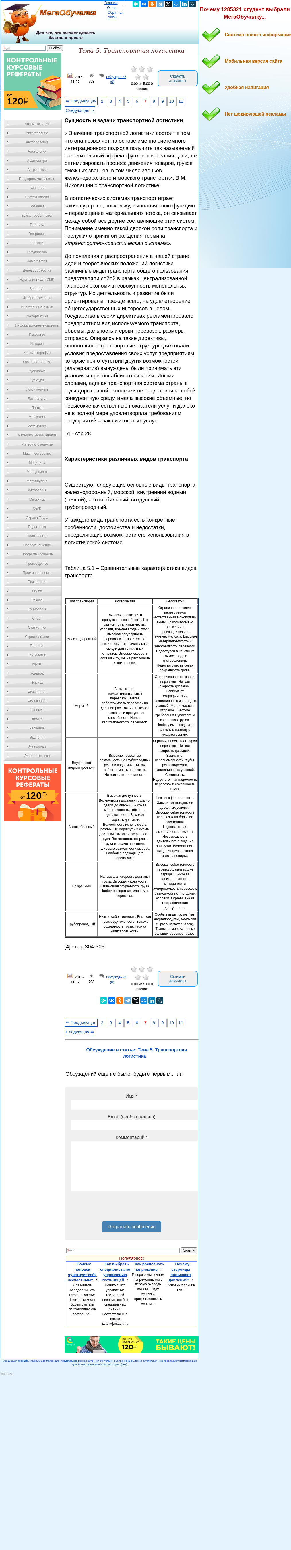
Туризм (37, 664)
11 (181, 101)
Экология (37, 738)
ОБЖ (37, 509)
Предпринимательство (37, 179)
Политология (37, 536)
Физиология (37, 692)
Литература (37, 399)
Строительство (37, 637)
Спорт (37, 618)
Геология (37, 243)
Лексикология (37, 389)
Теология (37, 646)
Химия (37, 719)
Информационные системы (37, 325)
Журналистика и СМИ (37, 280)
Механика (37, 499)
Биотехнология (37, 197)
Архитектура (37, 161)
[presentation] (114, 1208)
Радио (37, 591)
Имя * (132, 1096)
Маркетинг (37, 417)
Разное (37, 600)
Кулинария (37, 371)
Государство (37, 252)
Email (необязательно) (131, 1116)
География (37, 234)
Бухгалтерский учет (37, 215)
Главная (111, 3)
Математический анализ (37, 435)
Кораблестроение (37, 362)
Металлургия (37, 481)
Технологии (37, 655)
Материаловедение (37, 444)
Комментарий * (132, 1137)
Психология (37, 582)
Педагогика (37, 527)
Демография (37, 261)
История (37, 344)
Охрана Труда (37, 518)
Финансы (37, 710)
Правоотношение (37, 545)
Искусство (37, 335)
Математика (37, 426)
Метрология (37, 490)
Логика (37, 408)
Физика (37, 683)
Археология (37, 151)
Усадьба (37, 673)
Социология (37, 609)
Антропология (37, 142)
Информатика (37, 316)
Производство (37, 564)
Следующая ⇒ (80, 110)
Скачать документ (178, 78)
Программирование (37, 554)
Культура (37, 380)
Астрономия (37, 170)
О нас (111, 8)
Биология (37, 188)
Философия (37, 701)
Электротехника (37, 756)
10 (171, 101)
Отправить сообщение (132, 1226)
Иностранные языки (37, 307)
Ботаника (37, 206)
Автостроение (37, 133)
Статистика (37, 628)
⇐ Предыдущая (81, 101)
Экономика (37, 747)
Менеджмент (37, 472)
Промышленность (37, 573)
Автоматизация (37, 124)
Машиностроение (37, 454)
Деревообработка (37, 270)
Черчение (37, 728)
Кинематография (37, 353)
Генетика (37, 225)
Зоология (37, 289)
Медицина (37, 463)
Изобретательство (37, 298)
